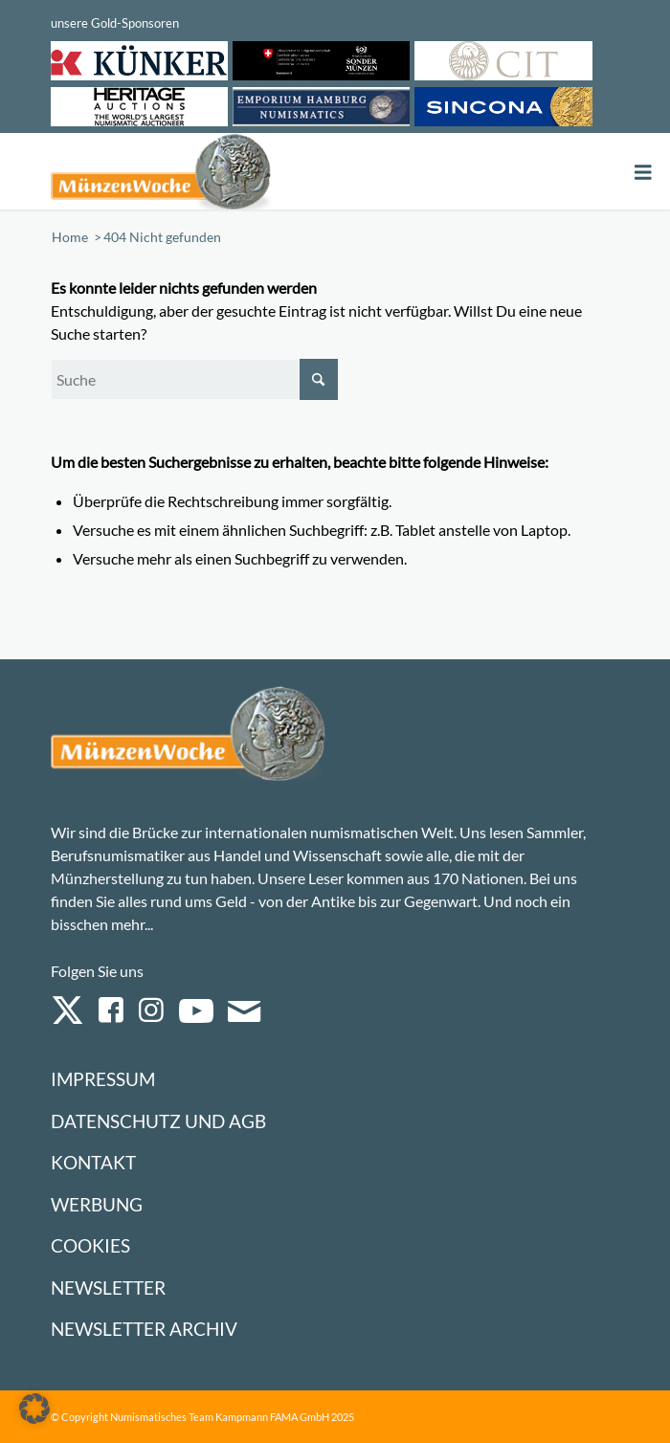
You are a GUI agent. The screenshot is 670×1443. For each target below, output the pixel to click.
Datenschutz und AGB (158, 1121)
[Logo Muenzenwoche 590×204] (221, 171)
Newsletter (108, 1287)
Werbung (97, 1204)
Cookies (90, 1245)
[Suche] (194, 379)
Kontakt (93, 1162)
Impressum (103, 1079)
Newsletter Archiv (144, 1329)
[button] (34, 1408)
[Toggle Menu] (643, 172)
